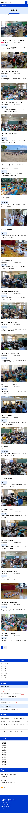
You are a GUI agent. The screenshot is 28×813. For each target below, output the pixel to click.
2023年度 (3, 747)
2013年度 (3, 764)
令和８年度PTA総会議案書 (9, 702)
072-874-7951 (8, 804)
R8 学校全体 (5, 664)
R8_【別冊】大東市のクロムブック (10, 696)
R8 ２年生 (4, 668)
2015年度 (3, 761)
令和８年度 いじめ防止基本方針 (10, 709)
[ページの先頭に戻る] (26, 811)
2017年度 (3, 757)
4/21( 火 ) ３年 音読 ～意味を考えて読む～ (10, 728)
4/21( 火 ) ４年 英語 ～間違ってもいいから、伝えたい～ (13, 724)
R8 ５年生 (4, 675)
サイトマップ (5, 808)
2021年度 (3, 750)
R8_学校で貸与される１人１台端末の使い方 (13, 693)
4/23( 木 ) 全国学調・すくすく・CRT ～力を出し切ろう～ (12, 718)
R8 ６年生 (4, 678)
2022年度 (3, 749)
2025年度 (3, 744)
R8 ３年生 (4, 671)
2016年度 (3, 759)
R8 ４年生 (4, 673)
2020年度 (3, 752)
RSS (4, 787)
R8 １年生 (4, 666)
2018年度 (3, 756)
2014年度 (3, 763)
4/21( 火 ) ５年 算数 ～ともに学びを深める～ (11, 721)
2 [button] (4, 647)
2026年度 (3, 742)
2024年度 (3, 745)
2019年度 (3, 754)
